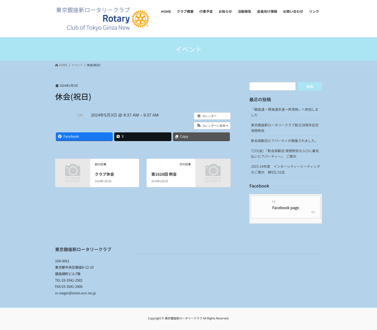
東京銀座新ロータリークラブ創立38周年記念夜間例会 (285, 128)
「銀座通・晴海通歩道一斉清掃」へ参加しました (284, 112)
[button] (212, 125)
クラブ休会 (104, 174)
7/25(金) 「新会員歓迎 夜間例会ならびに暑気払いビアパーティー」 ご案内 (285, 153)
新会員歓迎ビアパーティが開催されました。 (284, 140)
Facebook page (285, 207)
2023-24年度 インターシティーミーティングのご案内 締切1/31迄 (285, 169)
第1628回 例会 (163, 174)
